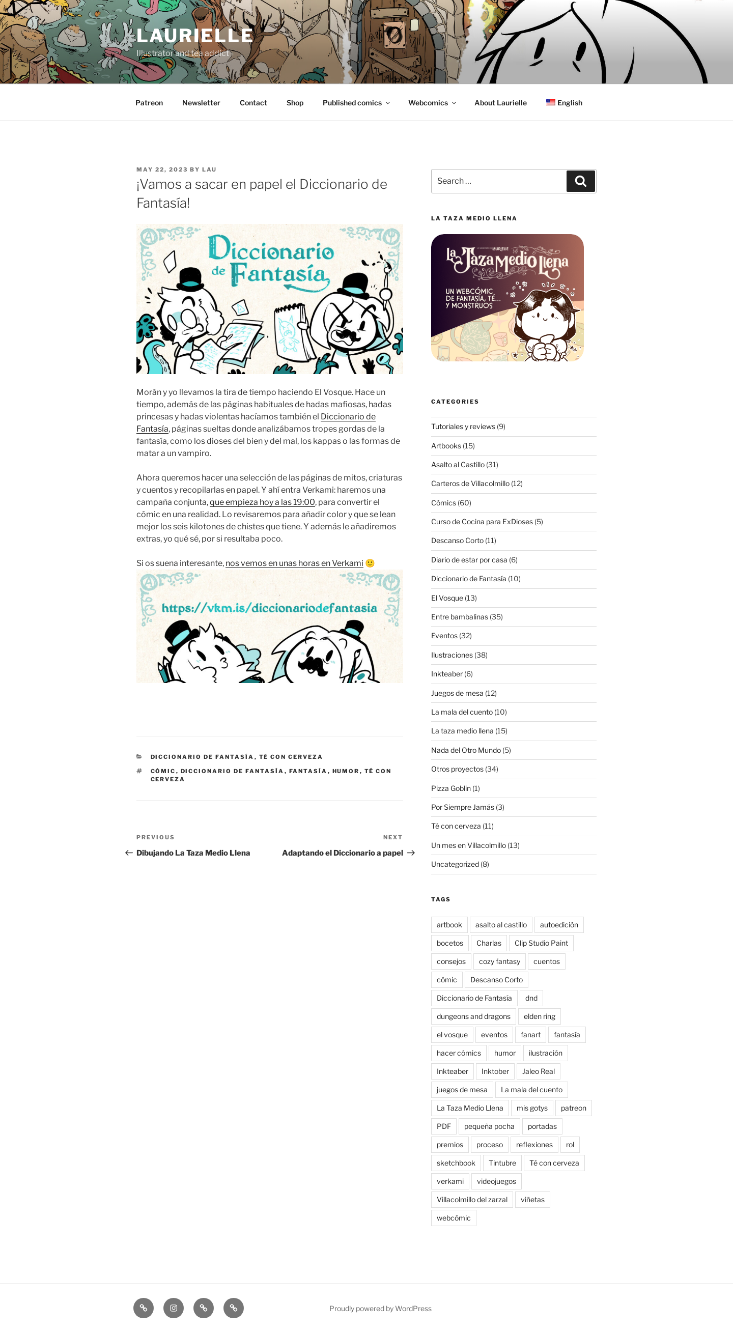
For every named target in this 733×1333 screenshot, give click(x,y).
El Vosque (447, 597)
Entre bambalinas (459, 616)
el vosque (452, 1034)
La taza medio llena (462, 730)
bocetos (450, 943)
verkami (450, 1181)
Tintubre (502, 1162)
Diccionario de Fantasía (203, 756)
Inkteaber (447, 673)
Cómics (443, 502)
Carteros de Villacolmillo (470, 483)
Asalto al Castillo (458, 464)
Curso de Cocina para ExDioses (482, 521)
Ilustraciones (452, 654)
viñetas (533, 1199)
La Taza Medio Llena (470, 1107)
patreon (573, 1107)
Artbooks (446, 445)
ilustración (545, 1052)
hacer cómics (459, 1052)
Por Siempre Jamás (462, 807)
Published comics (357, 102)
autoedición (559, 924)
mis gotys (532, 1107)
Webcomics (433, 102)
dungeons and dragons (474, 1016)
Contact (253, 102)
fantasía (308, 771)
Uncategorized (455, 864)
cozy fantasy (499, 961)
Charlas (488, 943)
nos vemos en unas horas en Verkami (294, 563)
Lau (209, 169)
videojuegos (496, 1181)
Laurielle (195, 35)
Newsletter (201, 102)
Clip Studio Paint (541, 943)
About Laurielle (500, 102)
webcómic (454, 1217)
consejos (451, 961)
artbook (449, 924)
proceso (489, 1144)
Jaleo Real (538, 1071)
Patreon (149, 102)
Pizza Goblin (451, 788)
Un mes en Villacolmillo (468, 845)
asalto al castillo (501, 924)
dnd (531, 998)
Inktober (495, 1071)
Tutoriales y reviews (463, 426)
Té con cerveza (291, 756)
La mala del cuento (462, 711)
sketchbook (456, 1162)
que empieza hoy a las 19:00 (262, 502)
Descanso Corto (457, 540)
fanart (531, 1034)
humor (346, 771)
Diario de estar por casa (469, 559)
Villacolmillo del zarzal (472, 1199)
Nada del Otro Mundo (466, 750)
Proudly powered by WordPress (380, 1308)
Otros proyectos (457, 768)
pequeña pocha (489, 1126)
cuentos (546, 961)
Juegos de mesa (457, 693)
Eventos (444, 635)
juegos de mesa (462, 1089)
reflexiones (534, 1144)
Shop (295, 102)
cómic (163, 771)
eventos (494, 1034)
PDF (444, 1126)
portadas (542, 1126)
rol (570, 1144)
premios (450, 1144)
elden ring (539, 1016)
